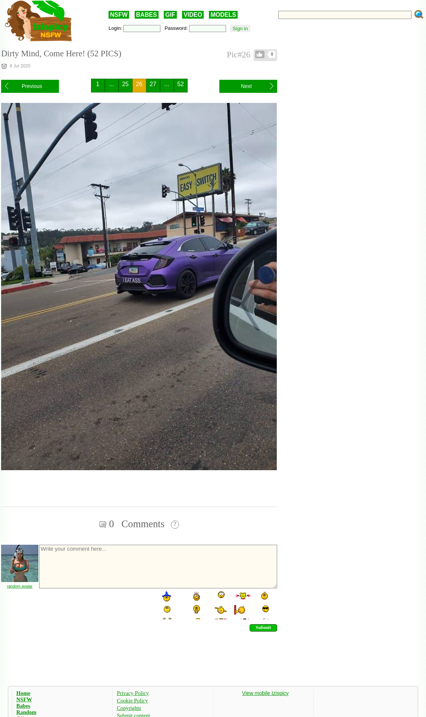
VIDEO (193, 15)
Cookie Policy (132, 701)
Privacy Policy (133, 693)
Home (23, 693)
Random (26, 712)
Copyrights (129, 708)
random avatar (20, 586)
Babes (23, 706)
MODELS (223, 15)
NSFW (119, 15)
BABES (146, 15)
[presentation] (95, 604)
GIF (170, 15)
